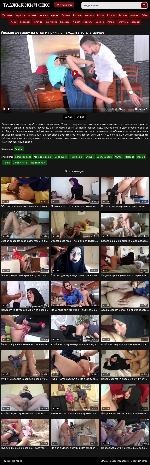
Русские (77, 15)
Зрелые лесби (104, 156)
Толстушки (122, 22)
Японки (13, 22)
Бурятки (111, 15)
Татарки (123, 15)
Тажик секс (76, 156)
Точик (7, 162)
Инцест (76, 22)
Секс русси (61, 156)
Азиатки (134, 15)
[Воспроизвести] (4, 108)
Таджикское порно (12, 461)
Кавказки (89, 15)
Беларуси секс (23, 156)
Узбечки (44, 15)
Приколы (87, 22)
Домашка (64, 22)
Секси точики (20, 162)
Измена (141, 156)
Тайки (145, 15)
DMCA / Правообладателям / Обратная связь (124, 461)
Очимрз (90, 156)
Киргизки (20, 15)
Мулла (118, 156)
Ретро (111, 22)
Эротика (100, 22)
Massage (129, 156)
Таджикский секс (26, 5)
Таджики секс (38, 162)
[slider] (59, 108)
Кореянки (25, 22)
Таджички (7, 15)
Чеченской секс (42, 156)
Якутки (100, 15)
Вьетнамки (51, 22)
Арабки (54, 15)
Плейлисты (64, 4)
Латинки (66, 15)
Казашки (32, 15)
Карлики (136, 22)
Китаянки (37, 22)
